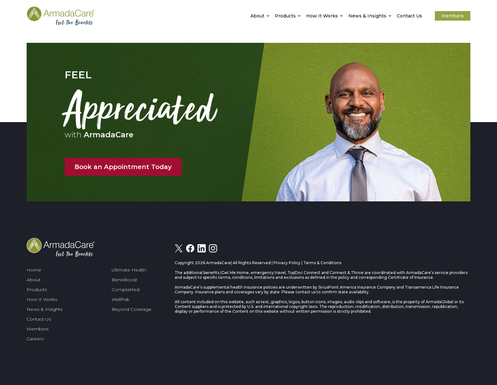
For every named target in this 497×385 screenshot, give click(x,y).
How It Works (322, 16)
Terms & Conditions (322, 262)
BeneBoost (124, 280)
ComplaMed (125, 289)
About (257, 16)
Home (34, 270)
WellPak (120, 299)
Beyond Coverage (132, 309)
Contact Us (409, 16)
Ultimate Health (129, 270)
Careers (35, 339)
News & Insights (367, 16)
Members (453, 16)
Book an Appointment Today (123, 167)
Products (285, 16)
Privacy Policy (287, 262)
